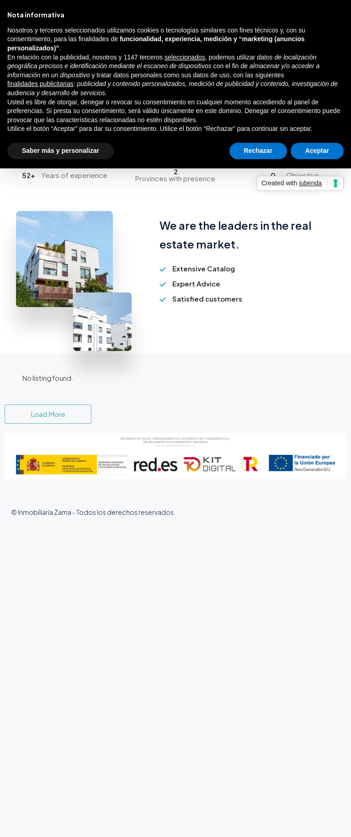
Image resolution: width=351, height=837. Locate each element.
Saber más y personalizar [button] (60, 150)
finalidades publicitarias (40, 83)
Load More (48, 414)
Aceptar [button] (317, 150)
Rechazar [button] (258, 150)
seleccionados (185, 57)
